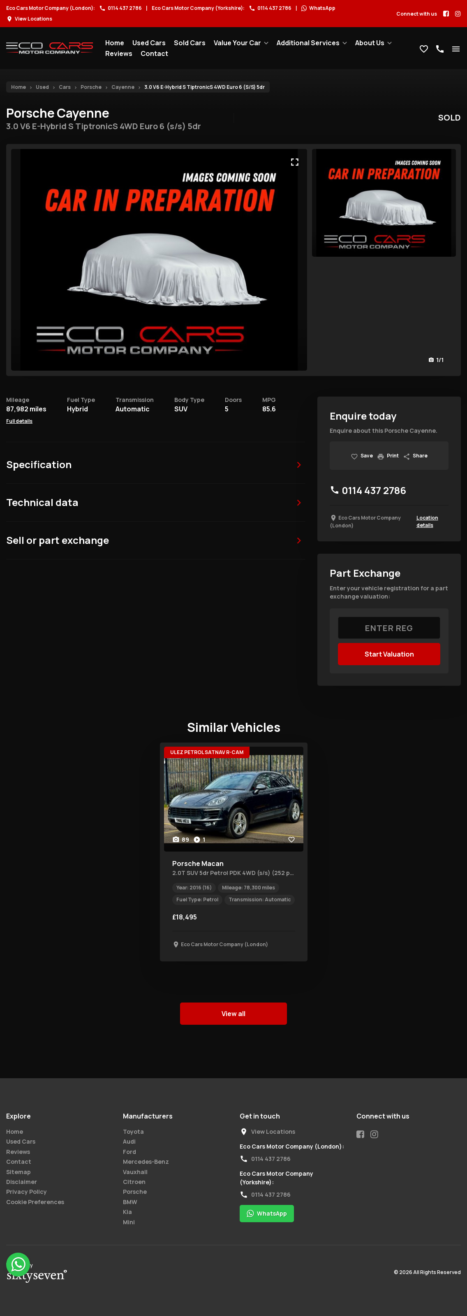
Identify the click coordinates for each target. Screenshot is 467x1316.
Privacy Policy (26, 1191)
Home (114, 42)
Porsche (91, 87)
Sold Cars (190, 42)
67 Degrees (37, 1276)
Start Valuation (389, 654)
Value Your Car (237, 42)
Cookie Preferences (35, 1202)
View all (233, 1013)
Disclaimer (21, 1182)
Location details (427, 521)
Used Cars (149, 42)
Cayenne (122, 87)
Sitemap (18, 1172)
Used (42, 87)
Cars (65, 87)
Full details (19, 421)
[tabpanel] (233, 852)
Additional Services (308, 42)
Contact (154, 53)
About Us (369, 42)
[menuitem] (114, 42)
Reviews (118, 53)
